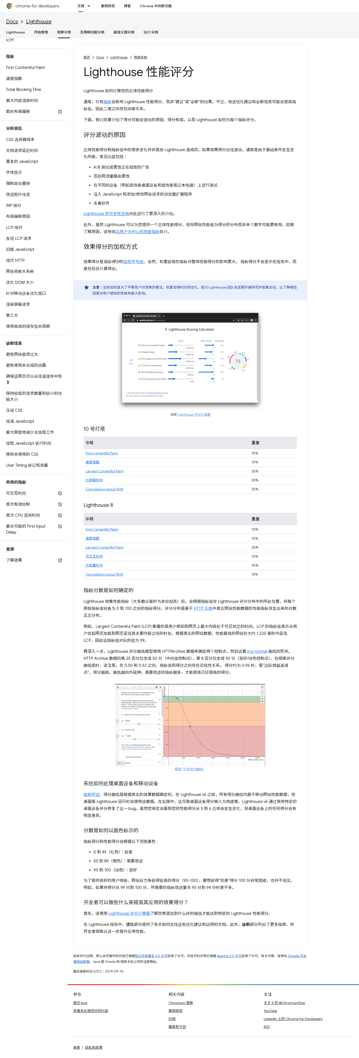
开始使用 (41, 32)
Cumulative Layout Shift (104, 489)
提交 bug (80, 1003)
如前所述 (92, 794)
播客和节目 (177, 1027)
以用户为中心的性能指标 (138, 231)
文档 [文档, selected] (80, 6)
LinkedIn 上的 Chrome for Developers (293, 1019)
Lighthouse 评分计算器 (194, 415)
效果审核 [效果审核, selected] (64, 32)
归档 (172, 1019)
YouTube (270, 1011)
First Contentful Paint (102, 453)
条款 (76, 1048)
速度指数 (93, 462)
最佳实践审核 (124, 32)
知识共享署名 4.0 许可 (151, 956)
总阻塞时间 (94, 565)
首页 (87, 57)
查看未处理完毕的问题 (90, 1011)
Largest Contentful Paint (105, 471)
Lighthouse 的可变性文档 (106, 213)
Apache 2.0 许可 (229, 956)
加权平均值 (134, 261)
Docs (12, 21)
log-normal (257, 651)
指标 (108, 101)
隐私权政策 (93, 1048)
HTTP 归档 (203, 608)
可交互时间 (94, 556)
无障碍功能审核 (92, 32)
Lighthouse (39, 21)
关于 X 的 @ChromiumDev (284, 1003)
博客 (127, 6)
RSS (267, 1027)
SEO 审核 (151, 32)
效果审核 (140, 57)
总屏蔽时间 (94, 480)
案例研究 (108, 6)
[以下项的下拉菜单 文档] (90, 6)
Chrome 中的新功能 (156, 6)
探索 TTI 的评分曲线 (188, 769)
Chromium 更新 (180, 1003)
